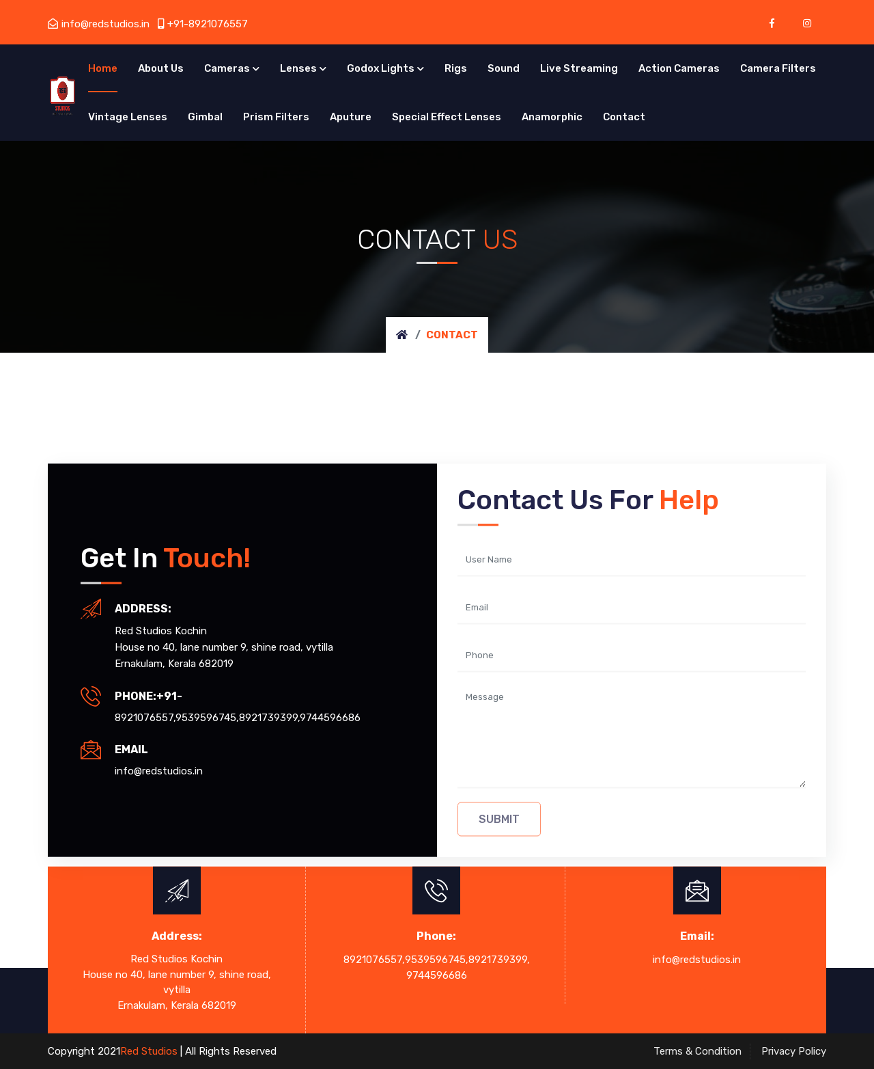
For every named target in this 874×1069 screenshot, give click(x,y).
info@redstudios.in (99, 24)
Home (102, 68)
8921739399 (268, 717)
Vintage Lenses (127, 117)
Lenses (298, 68)
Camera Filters (778, 68)
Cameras (227, 68)
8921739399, (499, 959)
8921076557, (374, 959)
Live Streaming (579, 68)
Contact (624, 117)
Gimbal (205, 117)
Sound (504, 68)
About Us (161, 68)
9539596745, (207, 717)
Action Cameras (679, 68)
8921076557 (144, 717)
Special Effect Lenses (446, 117)
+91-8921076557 (203, 24)
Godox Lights (380, 68)
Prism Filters (276, 117)
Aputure (350, 117)
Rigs (456, 68)
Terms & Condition (697, 1051)
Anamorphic (552, 117)
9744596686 (330, 717)
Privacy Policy (793, 1051)
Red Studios (150, 1051)
